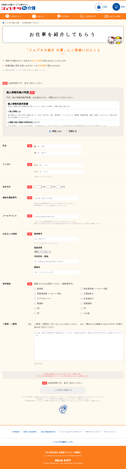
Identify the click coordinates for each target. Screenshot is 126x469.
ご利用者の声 (90, 16)
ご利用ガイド (15, 16)
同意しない (57, 131)
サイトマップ (109, 432)
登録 (123, 7)
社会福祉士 (89, 298)
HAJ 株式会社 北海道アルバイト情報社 (63, 452)
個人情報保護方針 (48, 432)
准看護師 (88, 303)
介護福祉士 (89, 293)
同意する (73, 131)
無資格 (40, 288)
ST (38, 313)
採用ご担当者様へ (30, 432)
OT (38, 308)
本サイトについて (93, 432)
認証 (105, 7)
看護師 (40, 303)
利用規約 (16, 432)
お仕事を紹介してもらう (30, 23)
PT (85, 308)
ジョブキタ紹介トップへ (63, 442)
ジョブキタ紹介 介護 (12, 23)
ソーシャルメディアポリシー (70, 432)
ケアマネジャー (44, 298)
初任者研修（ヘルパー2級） (96, 288)
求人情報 (65, 16)
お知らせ (40, 16)
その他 (87, 313)
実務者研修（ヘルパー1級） (49, 293)
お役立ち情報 (114, 16)
